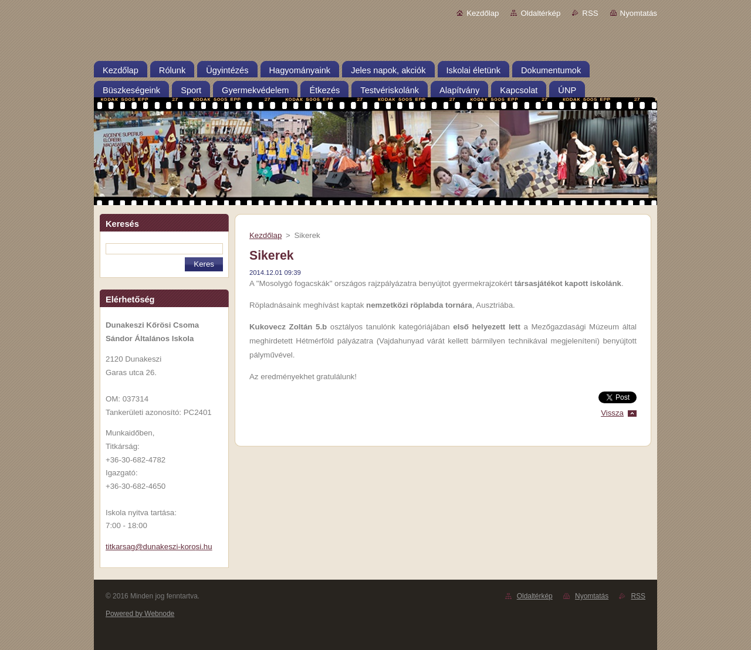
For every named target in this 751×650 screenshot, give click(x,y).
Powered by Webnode (140, 614)
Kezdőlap (482, 13)
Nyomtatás (638, 13)
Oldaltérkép (540, 13)
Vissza (612, 413)
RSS (590, 13)
